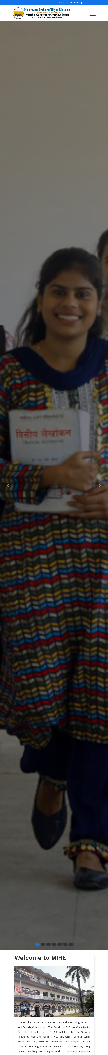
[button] (8, 485)
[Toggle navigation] (92, 13)
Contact (88, 2)
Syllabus (74, 2)
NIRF (61, 2)
